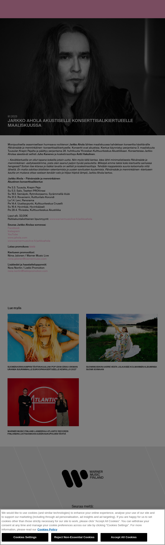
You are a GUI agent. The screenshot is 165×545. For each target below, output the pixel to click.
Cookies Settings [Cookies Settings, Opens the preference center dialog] (25, 537)
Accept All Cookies (124, 537)
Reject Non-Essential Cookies (74, 537)
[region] (82, 527)
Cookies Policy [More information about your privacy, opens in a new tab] (47, 529)
